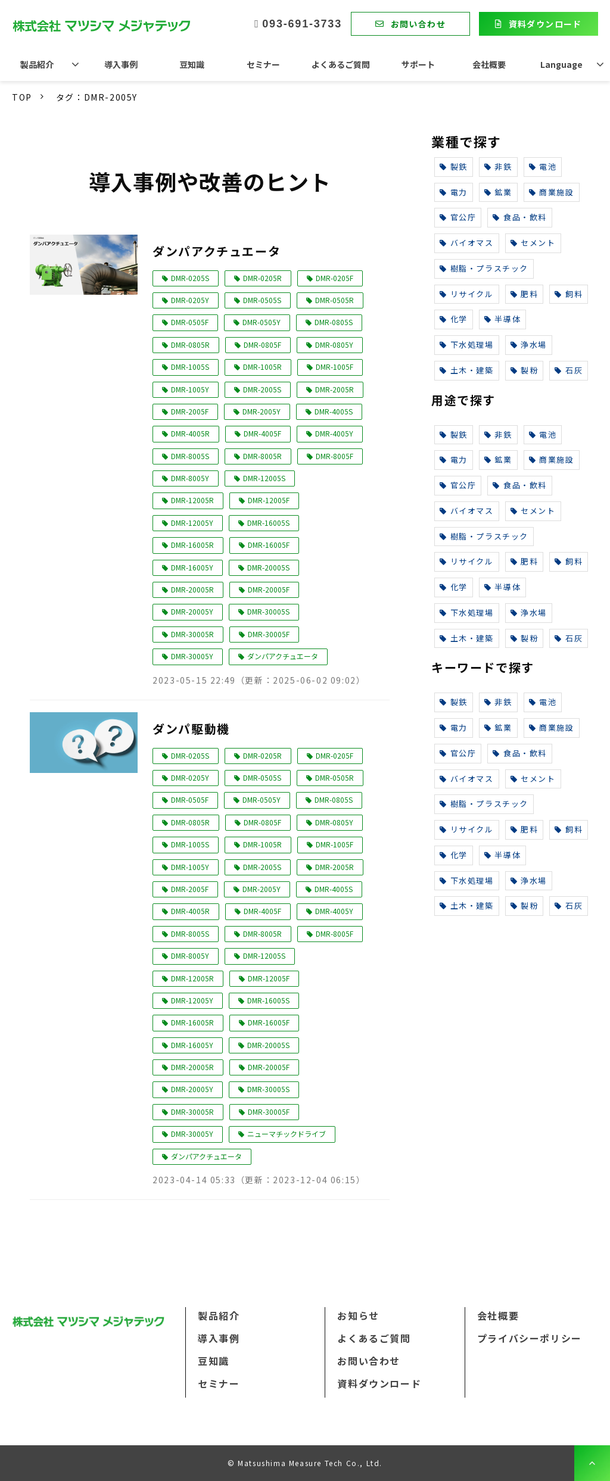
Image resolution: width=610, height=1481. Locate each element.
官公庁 (458, 217)
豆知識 (191, 64)
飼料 (569, 294)
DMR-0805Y (334, 344)
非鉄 (498, 166)
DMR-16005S (268, 522)
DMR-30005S (268, 611)
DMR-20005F (269, 589)
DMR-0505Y (261, 322)
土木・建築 (467, 370)
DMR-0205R (262, 278)
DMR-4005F (262, 433)
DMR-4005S (334, 411)
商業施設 (551, 192)
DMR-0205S (190, 278)
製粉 (525, 370)
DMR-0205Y (190, 300)
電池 (543, 166)
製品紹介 (37, 64)
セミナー (263, 64)
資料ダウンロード (545, 24)
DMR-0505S (262, 300)
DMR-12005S (264, 478)
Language (561, 64)
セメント (533, 242)
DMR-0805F (262, 344)
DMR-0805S (334, 322)
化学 (454, 319)
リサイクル (467, 294)
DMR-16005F (269, 545)
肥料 (525, 294)
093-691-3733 (302, 24)
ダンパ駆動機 (191, 728)
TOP (22, 97)
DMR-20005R (192, 589)
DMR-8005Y (190, 478)
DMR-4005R (190, 433)
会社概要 (489, 64)
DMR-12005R (192, 500)
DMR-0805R (190, 344)
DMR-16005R (192, 545)
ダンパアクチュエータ (216, 251)
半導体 (502, 319)
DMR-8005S (190, 456)
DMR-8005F (334, 456)
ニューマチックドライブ (286, 1133)
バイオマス (467, 242)
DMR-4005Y (334, 433)
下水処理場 (467, 344)
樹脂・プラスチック (484, 268)
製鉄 (454, 166)
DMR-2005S (262, 389)
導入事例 (121, 64)
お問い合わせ (418, 24)
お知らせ (358, 1315)
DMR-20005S (268, 567)
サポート (418, 64)
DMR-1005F (334, 366)
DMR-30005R (192, 634)
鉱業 (498, 192)
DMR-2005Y (261, 411)
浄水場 (529, 344)
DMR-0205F (334, 278)
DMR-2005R (334, 389)
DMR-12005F (269, 500)
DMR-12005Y (192, 522)
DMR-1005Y (190, 389)
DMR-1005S (190, 366)
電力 (454, 192)
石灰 (569, 370)
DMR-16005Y (192, 567)
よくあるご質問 (341, 64)
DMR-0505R (334, 300)
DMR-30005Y (192, 656)
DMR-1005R (262, 366)
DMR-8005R (262, 456)
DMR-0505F (189, 322)
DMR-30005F (269, 634)
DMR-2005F (189, 411)
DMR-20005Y (192, 611)
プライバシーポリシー (529, 1338)
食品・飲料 (520, 217)
